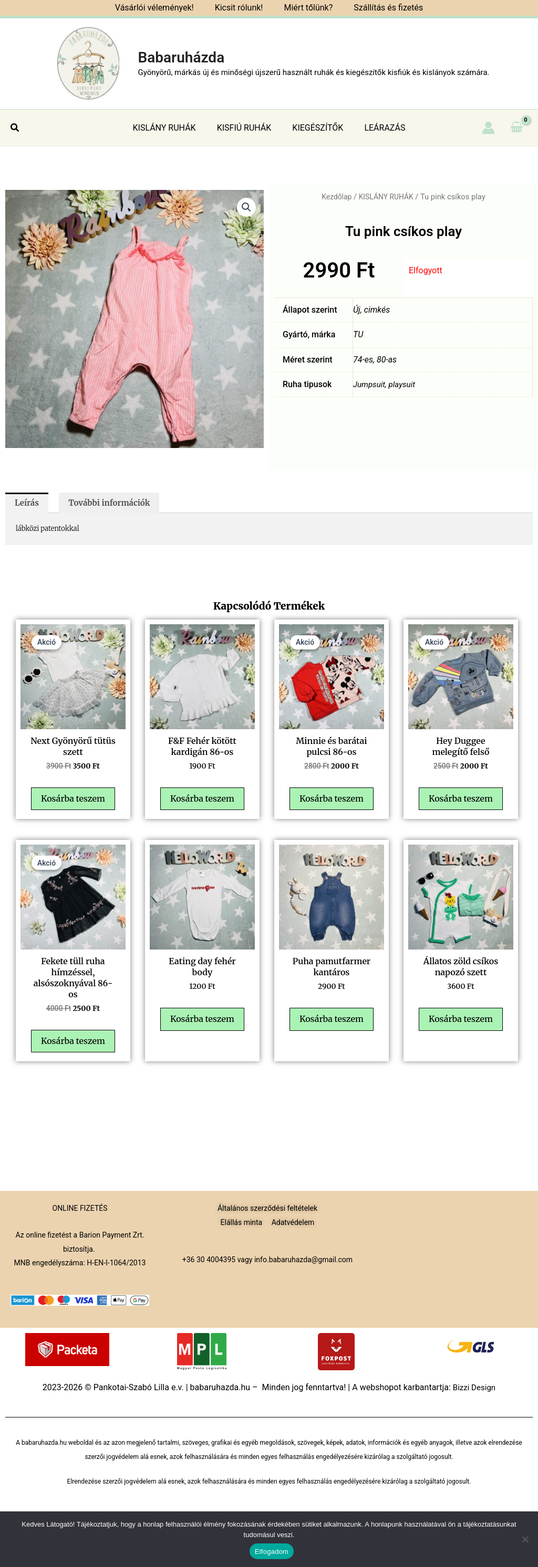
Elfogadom (271, 1551)
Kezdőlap (335, 196)
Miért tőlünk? (306, 8)
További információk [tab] (114, 503)
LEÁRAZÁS (378, 128)
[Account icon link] (488, 127)
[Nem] (525, 1539)
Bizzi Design (474, 1387)
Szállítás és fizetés (382, 8)
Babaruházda (181, 57)
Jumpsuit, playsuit (386, 384)
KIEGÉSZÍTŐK (315, 128)
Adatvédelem (293, 1222)
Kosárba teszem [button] (75, 813)
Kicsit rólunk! (241, 8)
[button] (15, 127)
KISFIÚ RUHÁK (246, 128)
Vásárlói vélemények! (160, 8)
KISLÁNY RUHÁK (170, 128)
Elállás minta (242, 1222)
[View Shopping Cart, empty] (516, 127)
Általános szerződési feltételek (267, 1208)
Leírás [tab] (28, 503)
